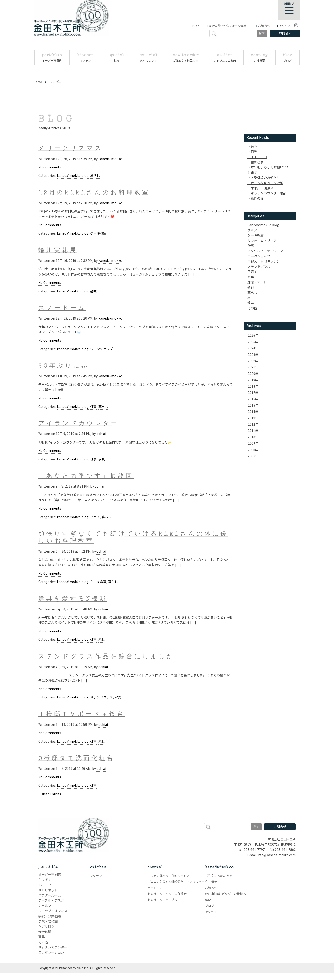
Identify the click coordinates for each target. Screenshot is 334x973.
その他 (252, 308)
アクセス (284, 26)
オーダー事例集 (49, 874)
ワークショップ (101, 348)
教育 (250, 287)
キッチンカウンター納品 (268, 193)
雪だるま (257, 162)
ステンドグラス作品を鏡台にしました (106, 657)
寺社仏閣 (44, 932)
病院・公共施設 (49, 916)
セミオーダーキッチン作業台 (167, 894)
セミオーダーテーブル (162, 900)
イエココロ (259, 157)
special (155, 867)
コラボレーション (51, 952)
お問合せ (285, 33)
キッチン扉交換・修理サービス (169, 876)
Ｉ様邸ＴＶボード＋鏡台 (81, 715)
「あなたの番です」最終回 (86, 477)
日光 (254, 151)
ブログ (209, 906)
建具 (41, 937)
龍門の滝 (257, 198)
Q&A (196, 26)
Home (38, 82)
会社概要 (211, 882)
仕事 (93, 406)
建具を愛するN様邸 (72, 599)
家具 (101, 459)
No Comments (49, 167)
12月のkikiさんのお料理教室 (94, 193)
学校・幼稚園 (48, 921)
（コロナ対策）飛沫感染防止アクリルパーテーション (176, 885)
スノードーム (62, 309)
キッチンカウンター (52, 947)
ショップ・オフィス (52, 911)
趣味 (93, 291)
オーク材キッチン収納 (267, 183)
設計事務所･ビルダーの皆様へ (228, 26)
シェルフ (44, 906)
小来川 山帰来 (262, 188)
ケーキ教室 (98, 233)
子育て (95, 516)
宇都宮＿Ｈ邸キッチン (263, 261)
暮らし (95, 175)
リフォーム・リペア (262, 240)
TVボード (45, 885)
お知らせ (263, 26)
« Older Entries (49, 794)
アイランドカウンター (78, 424)
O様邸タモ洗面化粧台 (76, 759)
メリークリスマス (70, 149)
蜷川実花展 (57, 251)
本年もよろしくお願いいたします (268, 169)
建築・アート (257, 282)
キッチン (44, 880)
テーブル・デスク (51, 900)
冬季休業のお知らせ (265, 177)
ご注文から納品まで (218, 876)
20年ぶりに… (64, 366)
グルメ (252, 230)
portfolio (48, 867)
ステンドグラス (101, 697)
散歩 (254, 146)
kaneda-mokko (110, 158)
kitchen (98, 867)
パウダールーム (49, 895)
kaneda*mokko (219, 867)
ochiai (101, 433)
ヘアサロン (46, 926)
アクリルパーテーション (265, 250)
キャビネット (48, 890)
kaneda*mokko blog (73, 175)
